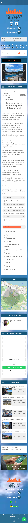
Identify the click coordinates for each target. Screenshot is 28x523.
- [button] (2, 285)
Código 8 (14, 40)
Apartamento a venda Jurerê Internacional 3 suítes (13, 408)
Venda (9, 38)
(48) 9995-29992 (12, 28)
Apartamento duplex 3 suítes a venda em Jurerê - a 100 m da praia (13, 386)
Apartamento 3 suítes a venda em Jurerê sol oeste (13, 431)
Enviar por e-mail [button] (14, 359)
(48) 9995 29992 (12, 33)
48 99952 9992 (13, 324)
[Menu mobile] (2, 2)
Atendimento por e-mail (14, 489)
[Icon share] (11, 23)
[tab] (7, 60)
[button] (4, 71)
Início (4, 38)
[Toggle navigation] (25, 2)
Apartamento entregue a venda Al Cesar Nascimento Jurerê (12, 420)
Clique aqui (5, 449)
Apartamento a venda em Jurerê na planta (13, 397)
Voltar (24, 40)
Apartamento (7, 40)
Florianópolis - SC (17, 38)
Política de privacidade (14, 518)
